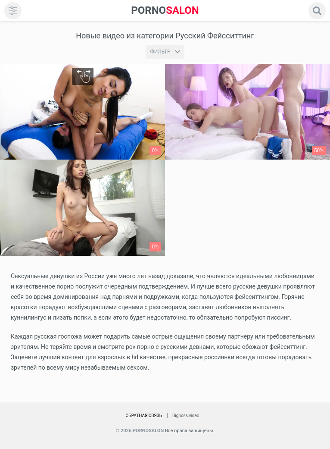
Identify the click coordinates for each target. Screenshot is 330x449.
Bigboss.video (185, 415)
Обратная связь (143, 415)
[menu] (13, 10)
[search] (317, 10)
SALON (165, 10)
